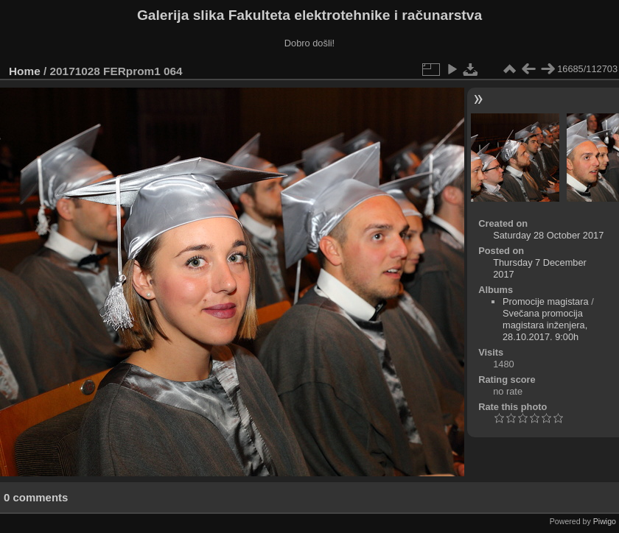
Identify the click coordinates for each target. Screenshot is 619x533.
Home (25, 71)
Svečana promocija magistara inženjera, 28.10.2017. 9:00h (545, 325)
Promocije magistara (546, 301)
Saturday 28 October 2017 (548, 235)
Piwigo (604, 521)
